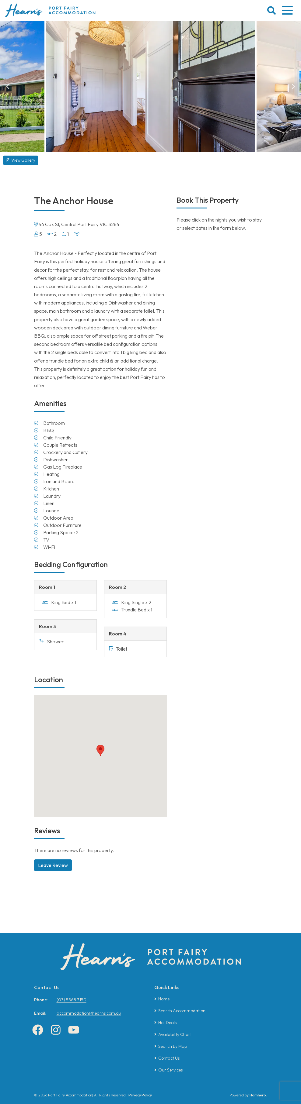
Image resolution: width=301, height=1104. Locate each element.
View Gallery (20, 160)
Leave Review (53, 865)
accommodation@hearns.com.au (89, 1013)
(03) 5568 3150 (71, 1000)
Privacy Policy (140, 1095)
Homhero (258, 1095)
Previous (7, 86)
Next (293, 86)
